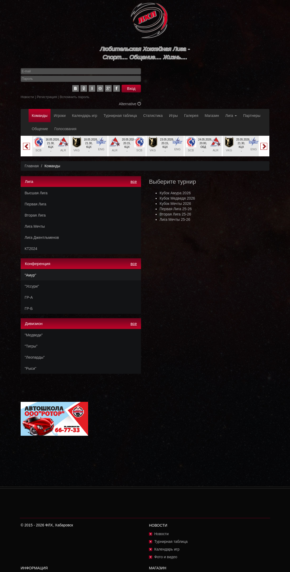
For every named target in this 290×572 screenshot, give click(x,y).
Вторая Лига (35, 215)
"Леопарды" (35, 357)
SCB (38, 150)
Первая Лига (35, 204)
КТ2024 (31, 249)
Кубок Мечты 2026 (175, 203)
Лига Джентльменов (42, 237)
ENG (101, 149)
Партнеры (251, 115)
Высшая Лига (36, 193)
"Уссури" (32, 286)
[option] (50, 146)
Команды (39, 115)
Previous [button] (26, 146)
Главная (32, 166)
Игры (173, 115)
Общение (40, 129)
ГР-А (29, 297)
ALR (63, 150)
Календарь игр (84, 115)
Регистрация (47, 97)
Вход (131, 88)
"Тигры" (31, 346)
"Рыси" (30, 368)
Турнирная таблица (120, 115)
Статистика (153, 115)
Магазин (212, 115)
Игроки (60, 115)
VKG (77, 150)
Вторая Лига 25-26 (175, 214)
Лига (231, 115)
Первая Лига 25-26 (176, 209)
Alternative (130, 104)
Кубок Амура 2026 (175, 193)
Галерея (191, 115)
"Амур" (30, 275)
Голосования (65, 129)
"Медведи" (34, 335)
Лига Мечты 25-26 (175, 219)
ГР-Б (29, 308)
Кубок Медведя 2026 (177, 198)
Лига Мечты (35, 226)
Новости (27, 97)
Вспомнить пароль (74, 97)
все (133, 181)
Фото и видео (165, 557)
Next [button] (263, 146)
